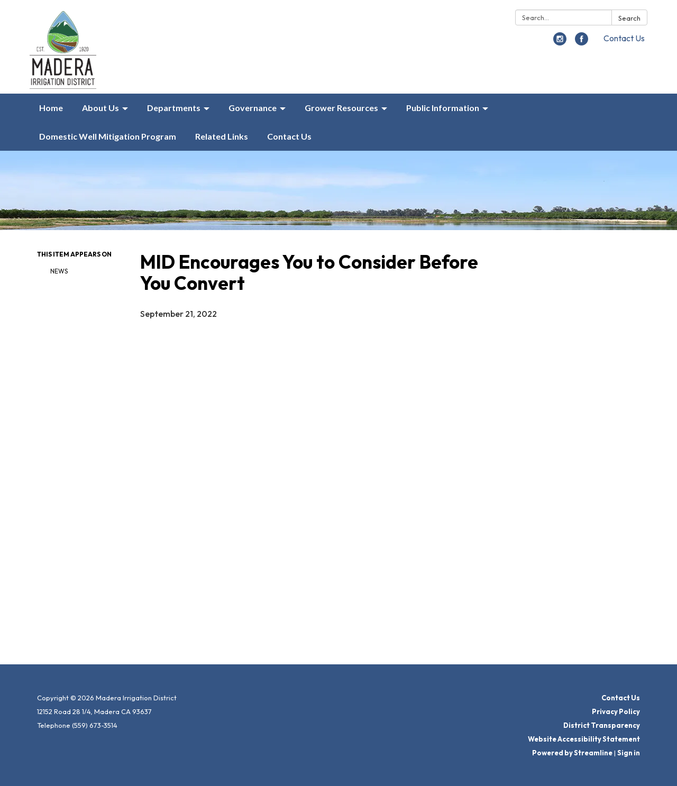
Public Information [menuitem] (442, 108)
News (59, 271)
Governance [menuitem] (252, 108)
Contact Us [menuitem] (289, 136)
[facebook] (581, 42)
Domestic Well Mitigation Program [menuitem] (107, 136)
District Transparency (601, 725)
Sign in (628, 752)
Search (629, 18)
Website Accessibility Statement (584, 739)
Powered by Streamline (572, 752)
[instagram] (559, 42)
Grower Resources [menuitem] (341, 108)
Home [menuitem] (51, 108)
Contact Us (624, 38)
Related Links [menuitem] (221, 136)
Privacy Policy (616, 711)
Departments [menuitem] (173, 108)
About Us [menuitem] (100, 108)
